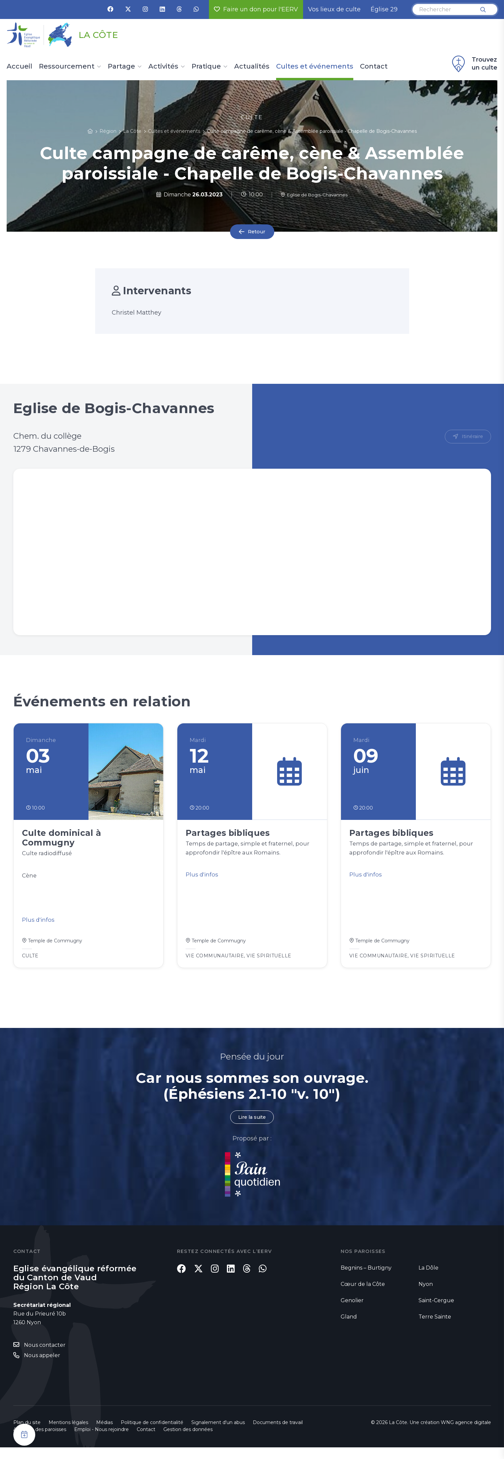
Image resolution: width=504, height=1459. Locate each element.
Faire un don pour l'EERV (256, 9)
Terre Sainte (435, 1327)
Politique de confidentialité (152, 1434)
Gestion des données (188, 1441)
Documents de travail (278, 1434)
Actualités (251, 66)
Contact (374, 66)
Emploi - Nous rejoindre (101, 1441)
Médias (104, 1434)
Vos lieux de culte (334, 9)
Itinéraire (471, 437)
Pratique (206, 66)
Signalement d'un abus (218, 1434)
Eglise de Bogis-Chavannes (314, 194)
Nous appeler (42, 1366)
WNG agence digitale (466, 1434)
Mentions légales (68, 1434)
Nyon (426, 1295)
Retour (256, 232)
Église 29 (384, 9)
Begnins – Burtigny (366, 1278)
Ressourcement (66, 66)
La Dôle (428, 1278)
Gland (349, 1327)
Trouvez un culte (473, 64)
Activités (163, 66)
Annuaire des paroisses (39, 1441)
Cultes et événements (314, 66)
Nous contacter (45, 1355)
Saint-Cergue (436, 1311)
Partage (121, 66)
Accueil (19, 66)
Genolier (352, 1311)
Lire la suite (252, 1127)
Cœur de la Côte (363, 1295)
